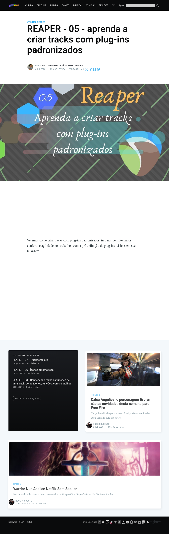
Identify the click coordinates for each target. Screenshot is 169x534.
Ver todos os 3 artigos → (27, 398)
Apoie (121, 5)
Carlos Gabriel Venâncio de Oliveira (62, 65)
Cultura (41, 5)
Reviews (103, 5)
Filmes (54, 5)
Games (65, 5)
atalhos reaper (36, 22)
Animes (29, 5)
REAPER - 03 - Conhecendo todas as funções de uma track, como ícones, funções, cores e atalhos (42, 381)
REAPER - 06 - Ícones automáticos (33, 369)
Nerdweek (13, 522)
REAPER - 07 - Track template (30, 359)
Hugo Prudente (101, 423)
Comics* (90, 5)
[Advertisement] (84, 212)
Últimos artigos (89, 522)
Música (77, 5)
